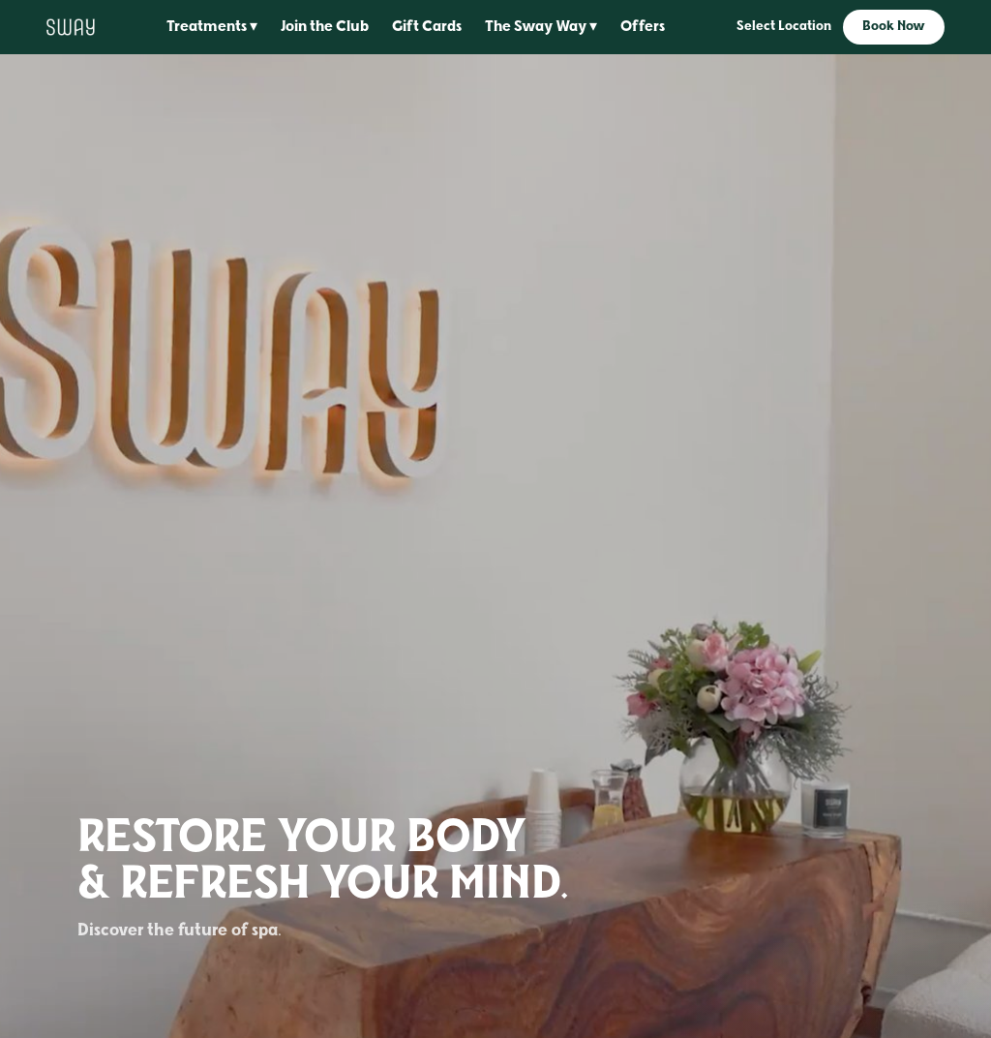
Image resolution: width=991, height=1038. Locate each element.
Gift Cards (427, 27)
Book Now (893, 26)
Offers (642, 27)
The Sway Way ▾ (541, 27)
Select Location (783, 26)
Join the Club (325, 27)
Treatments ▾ (211, 27)
